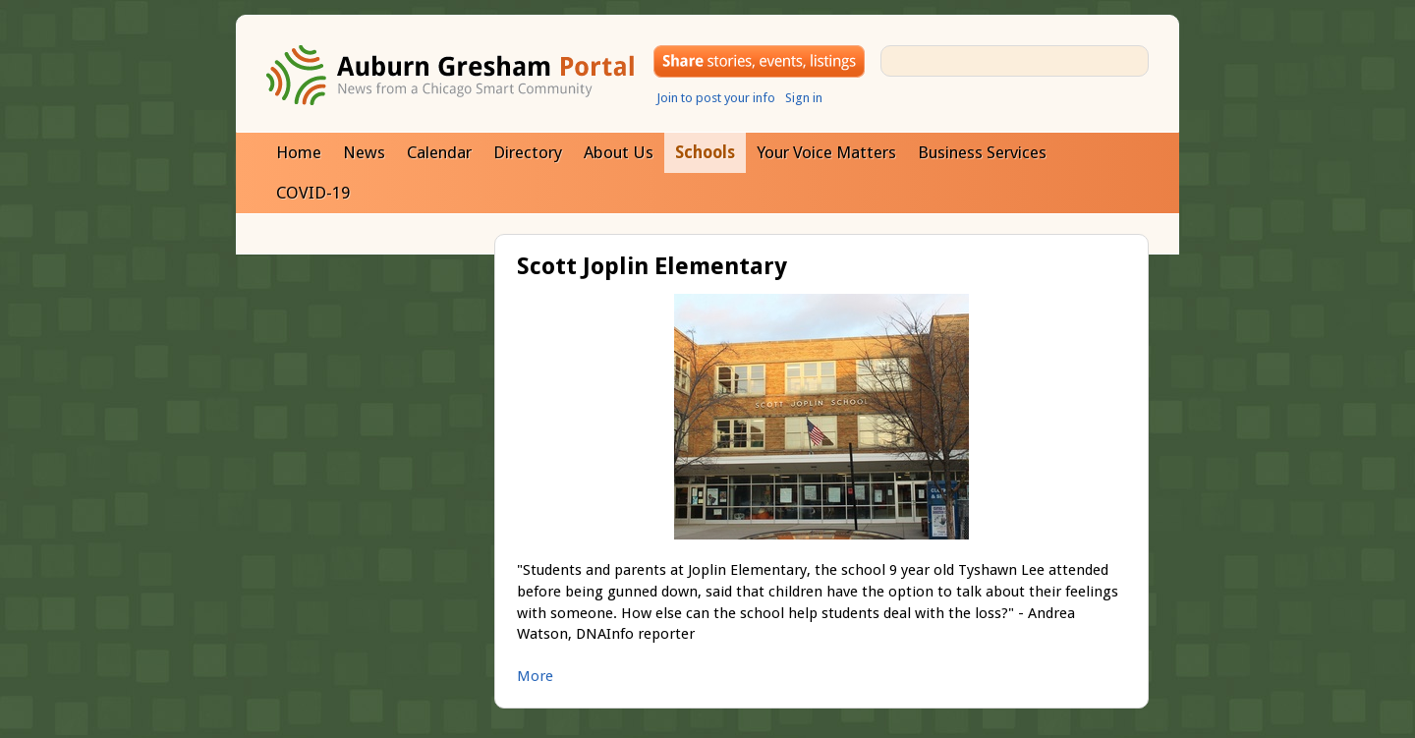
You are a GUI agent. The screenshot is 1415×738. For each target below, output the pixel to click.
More (535, 676)
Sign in (803, 97)
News (364, 152)
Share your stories (759, 61)
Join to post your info (715, 97)
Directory (527, 152)
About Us (618, 152)
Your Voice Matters (826, 152)
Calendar (439, 152)
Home (298, 152)
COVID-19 (313, 192)
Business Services (982, 152)
